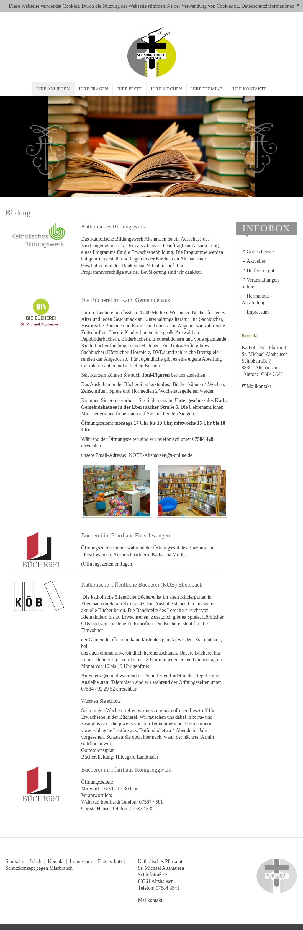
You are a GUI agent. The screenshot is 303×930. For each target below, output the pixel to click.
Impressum (258, 312)
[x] (298, 5)
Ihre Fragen (93, 89)
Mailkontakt (259, 386)
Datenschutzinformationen (267, 6)
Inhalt (36, 861)
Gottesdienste (260, 251)
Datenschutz (110, 861)
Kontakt (56, 861)
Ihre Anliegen (53, 89)
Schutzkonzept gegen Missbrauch (39, 868)
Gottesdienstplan (98, 750)
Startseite (15, 861)
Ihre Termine (206, 89)
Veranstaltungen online (260, 283)
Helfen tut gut (260, 270)
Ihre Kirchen (166, 89)
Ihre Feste (129, 89)
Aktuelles (256, 261)
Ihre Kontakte (248, 89)
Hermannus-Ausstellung (256, 299)
